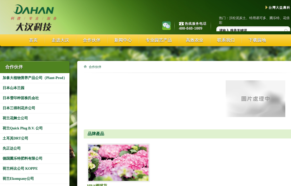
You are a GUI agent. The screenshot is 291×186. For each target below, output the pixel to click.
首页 (33, 40)
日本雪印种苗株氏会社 (21, 98)
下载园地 (257, 40)
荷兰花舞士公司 (15, 118)
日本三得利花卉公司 (19, 108)
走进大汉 (60, 40)
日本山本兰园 (13, 88)
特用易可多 (257, 18)
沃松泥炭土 (237, 18)
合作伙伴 (92, 40)
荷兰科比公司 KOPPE (20, 169)
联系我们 (226, 40)
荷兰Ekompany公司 (18, 179)
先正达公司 (12, 148)
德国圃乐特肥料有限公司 (22, 158)
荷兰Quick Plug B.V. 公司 (23, 128)
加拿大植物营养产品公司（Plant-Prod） (35, 78)
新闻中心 (123, 40)
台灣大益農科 (277, 8)
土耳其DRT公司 (15, 138)
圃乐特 (274, 18)
